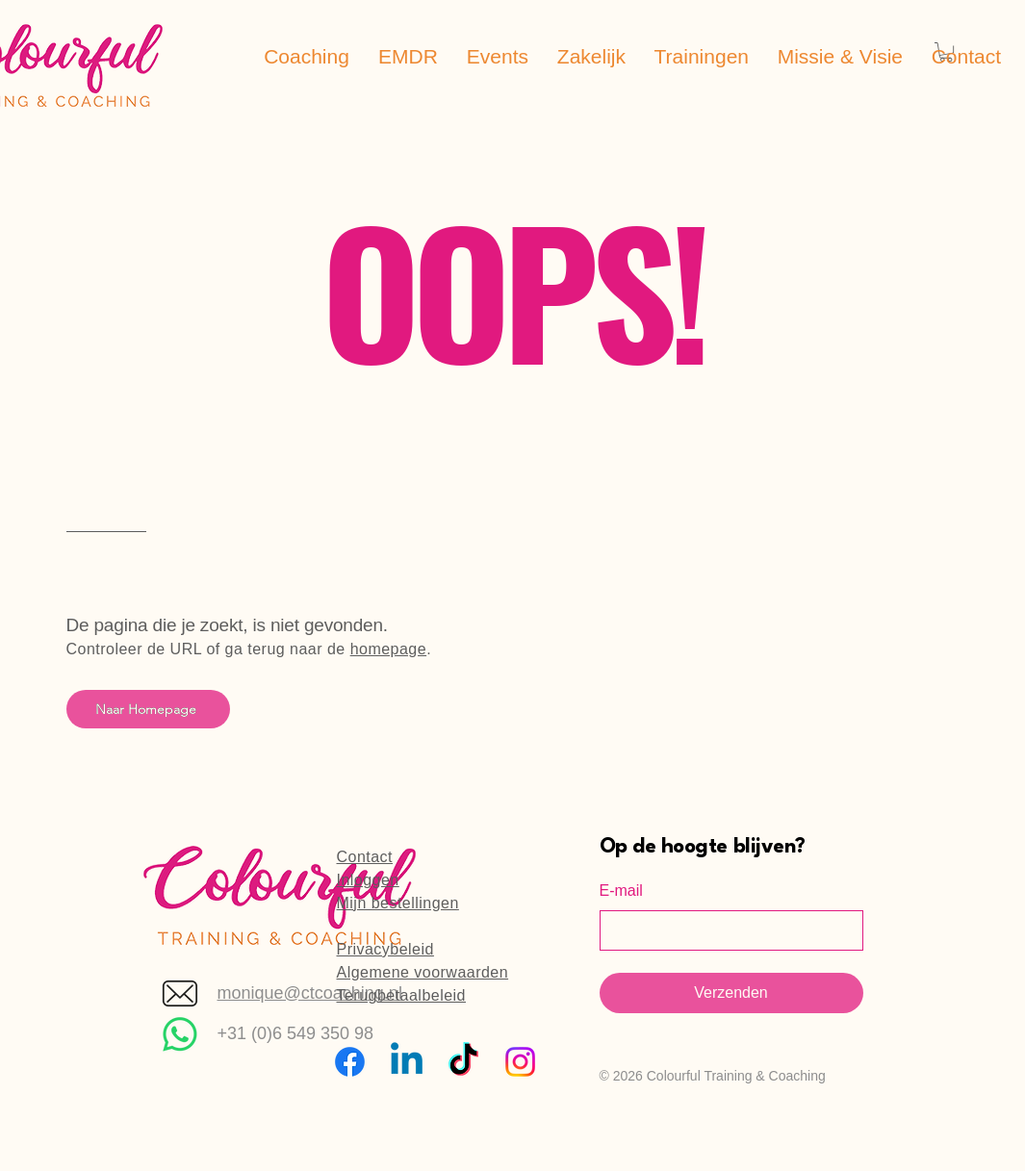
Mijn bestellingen (398, 903)
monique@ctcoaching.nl (310, 993)
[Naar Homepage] (148, 709)
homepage (388, 649)
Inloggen (368, 880)
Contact (365, 857)
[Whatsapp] (180, 1034)
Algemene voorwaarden (423, 972)
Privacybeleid (385, 949)
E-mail (621, 890)
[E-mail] (726, 930)
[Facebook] (350, 1062)
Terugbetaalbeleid (401, 995)
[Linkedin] (406, 1062)
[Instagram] (520, 1062)
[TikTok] (463, 1062)
